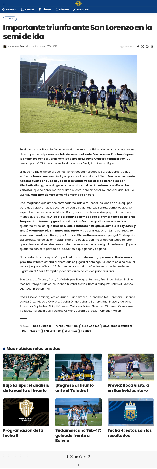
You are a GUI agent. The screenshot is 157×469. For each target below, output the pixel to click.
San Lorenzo (52, 330)
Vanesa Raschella (22, 46)
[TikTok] (85, 456)
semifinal (71, 330)
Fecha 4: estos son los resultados (130, 432)
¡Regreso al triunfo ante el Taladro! (74, 387)
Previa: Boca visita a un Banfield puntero (128, 387)
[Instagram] (81, 456)
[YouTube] (76, 456)
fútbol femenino (66, 325)
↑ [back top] (78, 464)
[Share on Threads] (152, 46)
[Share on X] (142, 46)
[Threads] (89, 456)
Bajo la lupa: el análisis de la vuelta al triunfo (26, 387)
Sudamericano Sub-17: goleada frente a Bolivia (78, 435)
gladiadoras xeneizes (117, 325)
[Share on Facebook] (138, 46)
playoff (35, 330)
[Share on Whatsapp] (147, 46)
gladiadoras (90, 325)
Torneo (9, 18)
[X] (71, 456)
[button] (5, 3)
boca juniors (42, 325)
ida (24, 330)
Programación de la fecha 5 (23, 432)
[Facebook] (67, 456)
